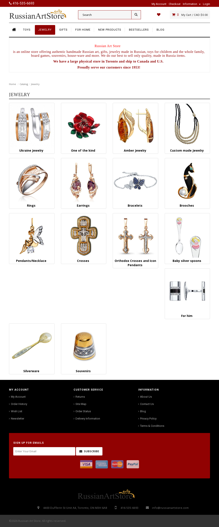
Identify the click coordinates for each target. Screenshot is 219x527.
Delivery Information (87, 418)
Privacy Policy (148, 418)
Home (12, 84)
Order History (19, 404)
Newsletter (17, 418)
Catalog (24, 84)
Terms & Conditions (152, 425)
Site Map (80, 404)
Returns (80, 396)
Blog (143, 411)
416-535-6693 (21, 3)
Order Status (83, 411)
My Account (18, 396)
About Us (146, 396)
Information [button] (192, 4)
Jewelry (35, 84)
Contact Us (147, 404)
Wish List (16, 411)
